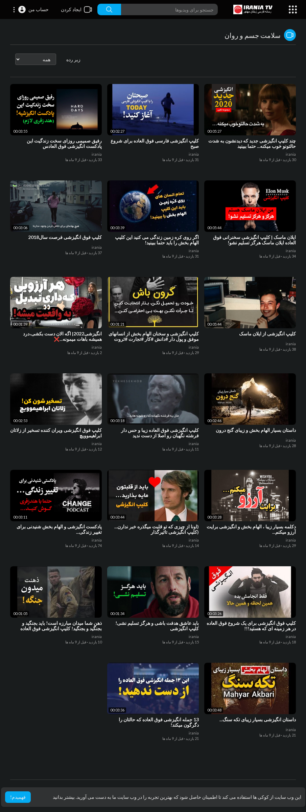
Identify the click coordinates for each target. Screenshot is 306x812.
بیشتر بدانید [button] (64, 797)
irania (291, 154)
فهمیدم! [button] (18, 797)
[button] (30, 9)
